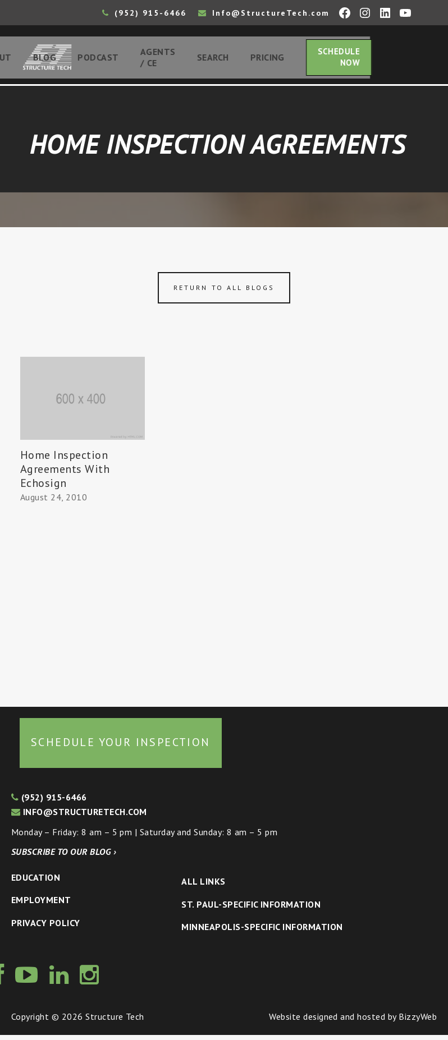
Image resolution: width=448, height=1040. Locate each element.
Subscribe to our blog (63, 856)
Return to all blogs (224, 292)
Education (35, 882)
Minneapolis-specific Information (261, 932)
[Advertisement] (82, 605)
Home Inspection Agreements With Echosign (64, 474)
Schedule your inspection (121, 747)
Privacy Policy (45, 927)
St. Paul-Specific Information (251, 909)
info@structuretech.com (79, 816)
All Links (203, 886)
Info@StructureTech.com (264, 13)
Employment (41, 905)
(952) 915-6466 (144, 13)
